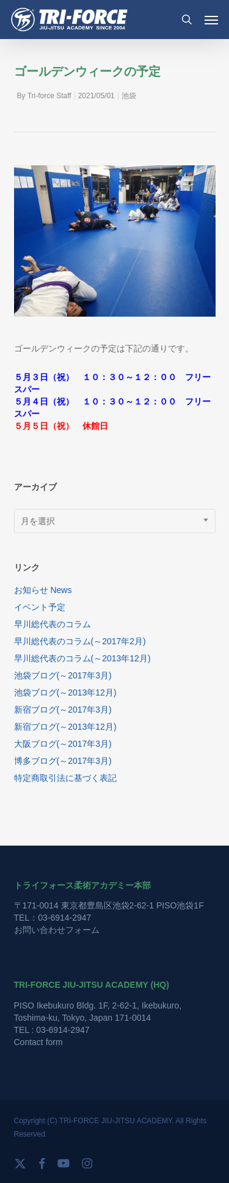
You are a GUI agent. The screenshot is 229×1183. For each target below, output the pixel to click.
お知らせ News (43, 590)
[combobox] (115, 521)
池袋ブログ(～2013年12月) (65, 692)
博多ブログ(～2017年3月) (63, 761)
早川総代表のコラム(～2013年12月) (82, 658)
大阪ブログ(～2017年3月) (63, 744)
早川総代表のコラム (52, 624)
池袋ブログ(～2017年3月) (63, 675)
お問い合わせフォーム (57, 930)
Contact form (38, 1042)
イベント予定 (39, 607)
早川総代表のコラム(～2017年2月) (80, 641)
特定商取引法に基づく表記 (65, 778)
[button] (211, 19)
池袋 (129, 96)
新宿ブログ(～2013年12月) (65, 727)
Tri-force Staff (49, 96)
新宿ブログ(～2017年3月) (63, 709)
